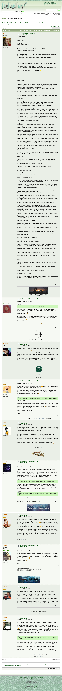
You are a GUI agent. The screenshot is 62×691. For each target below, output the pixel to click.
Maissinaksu (6, 381)
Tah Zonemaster (33, 678)
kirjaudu (8, 10)
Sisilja (40, 22)
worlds (41, 447)
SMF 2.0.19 (22, 677)
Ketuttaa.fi (34, 687)
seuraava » (58, 26)
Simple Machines (33, 677)
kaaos (4, 422)
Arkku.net (35, 686)
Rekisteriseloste (31, 683)
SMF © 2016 (27, 677)
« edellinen (53, 26)
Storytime (46, 339)
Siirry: (46, 668)
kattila (38, 294)
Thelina (5, 514)
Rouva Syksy (44, 22)
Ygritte (5, 586)
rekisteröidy (13, 10)
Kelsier (5, 545)
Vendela (5, 299)
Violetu (5, 33)
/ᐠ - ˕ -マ (38, 613)
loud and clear (39, 418)
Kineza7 (5, 461)
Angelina (5, 343)
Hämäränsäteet (39, 449)
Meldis (5, 617)
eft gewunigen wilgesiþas (37, 654)
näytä (23, 58)
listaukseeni (23, 539)
